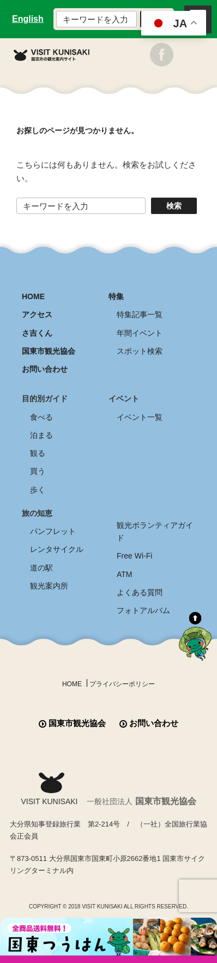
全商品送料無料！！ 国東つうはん (108, 940)
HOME (33, 296)
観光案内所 (49, 585)
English (28, 18)
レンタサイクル (56, 549)
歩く (37, 489)
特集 (116, 296)
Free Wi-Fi (134, 555)
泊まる (41, 435)
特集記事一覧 (139, 314)
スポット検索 (139, 351)
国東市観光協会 (48, 351)
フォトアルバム (143, 610)
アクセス (37, 314)
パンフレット (53, 531)
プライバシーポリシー (122, 684)
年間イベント (139, 333)
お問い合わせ (45, 369)
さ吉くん (37, 333)
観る (37, 453)
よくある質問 (139, 592)
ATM (124, 574)
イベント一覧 (139, 417)
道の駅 (41, 567)
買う (37, 471)
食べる (41, 417)
